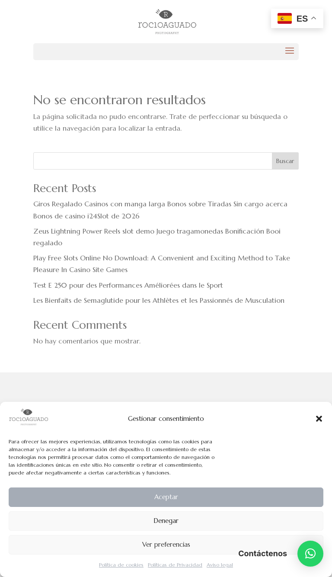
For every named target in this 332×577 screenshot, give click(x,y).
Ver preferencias (166, 544)
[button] (319, 418)
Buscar (285, 161)
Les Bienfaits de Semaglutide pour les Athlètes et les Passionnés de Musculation (158, 300)
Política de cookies (121, 564)
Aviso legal (220, 564)
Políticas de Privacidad (175, 564)
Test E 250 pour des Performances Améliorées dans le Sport (128, 285)
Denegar (166, 520)
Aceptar (166, 497)
